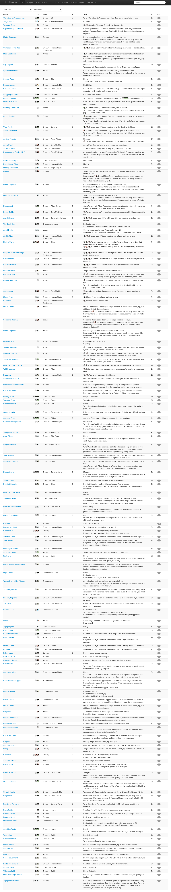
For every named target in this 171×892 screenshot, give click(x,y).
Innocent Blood (9, 817)
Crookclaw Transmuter (12, 507)
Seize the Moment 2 (11, 379)
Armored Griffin (9, 867)
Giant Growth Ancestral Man (14, 18)
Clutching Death (9, 829)
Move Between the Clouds (13, 385)
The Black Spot (9, 224)
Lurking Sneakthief (10, 168)
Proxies (74, 2)
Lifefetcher (7, 556)
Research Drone (9, 724)
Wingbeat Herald (9, 444)
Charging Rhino (9, 418)
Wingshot (7, 742)
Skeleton (65, 2)
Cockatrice (55, 2)
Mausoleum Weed (10, 102)
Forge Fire (7, 712)
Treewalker (7, 835)
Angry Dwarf (8, 145)
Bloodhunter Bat (9, 404)
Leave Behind (8, 845)
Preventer (7, 375)
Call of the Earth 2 (10, 391)
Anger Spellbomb (10, 131)
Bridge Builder (8, 212)
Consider (6, 524)
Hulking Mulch (8, 397)
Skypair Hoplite (9, 792)
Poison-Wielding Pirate (12, 422)
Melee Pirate (8, 297)
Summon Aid (8, 848)
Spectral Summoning (11, 71)
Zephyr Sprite (8, 627)
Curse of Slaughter (10, 727)
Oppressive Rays (10, 821)
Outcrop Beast (8, 646)
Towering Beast (9, 400)
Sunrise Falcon (9, 79)
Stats (38, 2)
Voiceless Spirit (9, 871)
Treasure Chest (9, 25)
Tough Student (9, 21)
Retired (45, 2)
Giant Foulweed (9, 781)
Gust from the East (10, 195)
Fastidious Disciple (10, 864)
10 (159, 85)
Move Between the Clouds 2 (14, 564)
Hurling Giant (8, 242)
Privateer (6, 649)
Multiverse (11, 2)
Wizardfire (7, 755)
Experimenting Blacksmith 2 (14, 152)
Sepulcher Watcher (10, 461)
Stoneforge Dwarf (10, 589)
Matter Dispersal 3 (10, 331)
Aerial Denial (8, 230)
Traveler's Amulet (10, 347)
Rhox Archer (8, 630)
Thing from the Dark (11, 432)
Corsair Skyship (9, 672)
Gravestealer (8, 664)
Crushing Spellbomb (11, 108)
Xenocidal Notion (9, 761)
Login (81, 2)
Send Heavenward (10, 858)
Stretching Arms (9, 552)
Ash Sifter (7, 604)
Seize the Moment (10, 745)
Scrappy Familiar (9, 839)
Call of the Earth (9, 736)
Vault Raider (8, 540)
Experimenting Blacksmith (13, 29)
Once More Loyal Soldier (12, 875)
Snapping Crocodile (10, 95)
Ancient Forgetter (10, 139)
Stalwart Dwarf (9, 149)
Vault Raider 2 (8, 455)
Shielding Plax (8, 610)
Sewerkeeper (8, 259)
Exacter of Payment (10, 804)
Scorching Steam (10, 660)
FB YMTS (91, 2)
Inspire (6, 854)
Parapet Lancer (9, 85)
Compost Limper (9, 89)
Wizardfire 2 (8, 531)
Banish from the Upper (12, 681)
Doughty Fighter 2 (10, 598)
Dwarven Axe (8, 341)
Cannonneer (8, 291)
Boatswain (7, 301)
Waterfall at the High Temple (14, 581)
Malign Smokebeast (11, 515)
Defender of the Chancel (12, 365)
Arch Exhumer (8, 218)
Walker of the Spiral (10, 160)
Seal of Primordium (10, 634)
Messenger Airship (10, 549)
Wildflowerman (9, 369)
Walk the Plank (9, 657)
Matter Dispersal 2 (10, 37)
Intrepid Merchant (10, 527)
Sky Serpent (8, 65)
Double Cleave (9, 271)
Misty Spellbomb (9, 54)
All (22, 2)
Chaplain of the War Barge (13, 253)
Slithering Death (9, 498)
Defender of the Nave (11, 492)
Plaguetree (7, 796)
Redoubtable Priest (10, 164)
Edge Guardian (9, 637)
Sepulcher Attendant (11, 359)
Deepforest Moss (9, 98)
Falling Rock (8, 764)
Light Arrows (8, 573)
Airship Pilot (8, 236)
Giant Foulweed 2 (10, 773)
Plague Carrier (9, 472)
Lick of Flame (8, 706)
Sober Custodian (9, 265)
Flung (5, 749)
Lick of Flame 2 (9, 307)
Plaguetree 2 (8, 206)
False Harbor (8, 653)
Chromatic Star (9, 274)
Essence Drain (9, 814)
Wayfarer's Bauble (10, 353)
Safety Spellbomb (10, 116)
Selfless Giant (8, 480)
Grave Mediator (9, 412)
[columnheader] (17, 14)
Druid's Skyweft (9, 691)
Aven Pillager (8, 436)
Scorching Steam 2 (10, 320)
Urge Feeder (8, 127)
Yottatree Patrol (9, 537)
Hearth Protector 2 (10, 718)
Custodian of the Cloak (12, 48)
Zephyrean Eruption (11, 881)
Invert (5, 621)
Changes (29, 2)
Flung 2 (6, 171)
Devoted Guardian (10, 484)
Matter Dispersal (9, 184)
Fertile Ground (8, 700)
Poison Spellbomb (10, 280)
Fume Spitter (8, 810)
